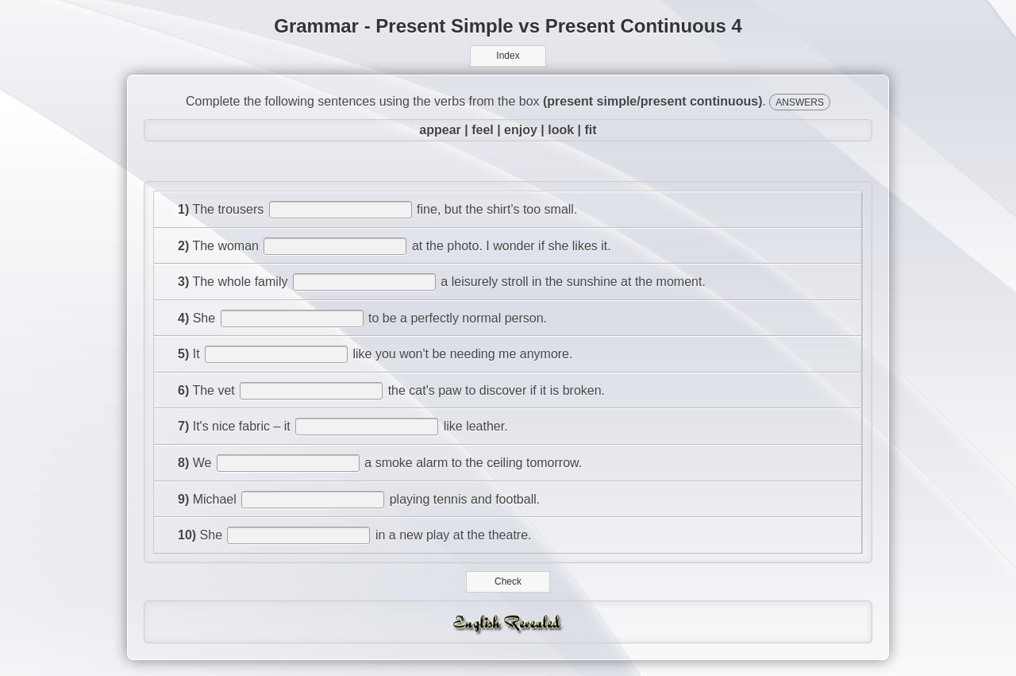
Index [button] (507, 55)
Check (508, 581)
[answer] (340, 209)
